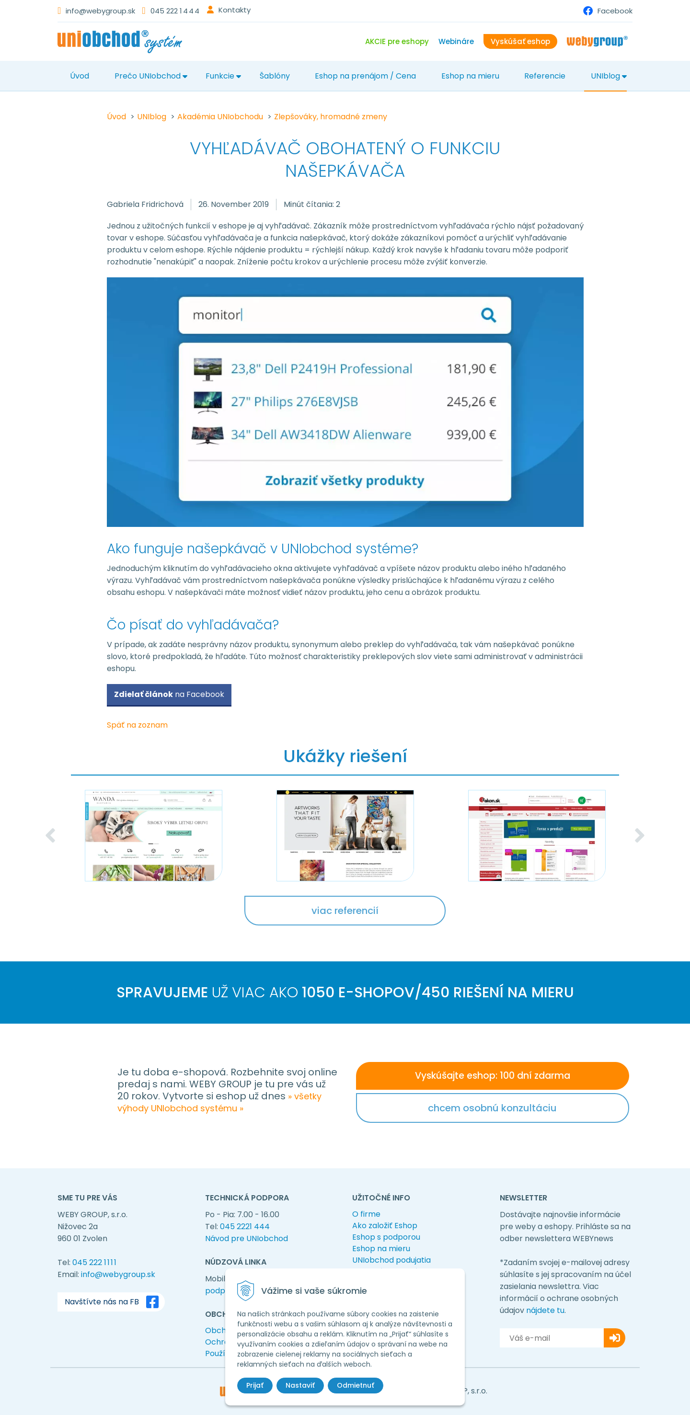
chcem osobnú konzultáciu (492, 1108)
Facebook (615, 11)
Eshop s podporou (386, 1237)
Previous (50, 835)
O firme (366, 1214)
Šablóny (275, 75)
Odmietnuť (355, 1385)
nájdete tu (545, 1310)
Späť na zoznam (137, 724)
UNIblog (605, 75)
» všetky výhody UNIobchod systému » (219, 1102)
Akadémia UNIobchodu (220, 116)
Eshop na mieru (470, 75)
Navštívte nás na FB (113, 1302)
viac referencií (345, 910)
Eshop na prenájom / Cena (365, 75)
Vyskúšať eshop (520, 41)
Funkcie (220, 75)
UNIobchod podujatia (391, 1260)
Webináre (456, 41)
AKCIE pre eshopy (397, 41)
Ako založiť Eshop (384, 1225)
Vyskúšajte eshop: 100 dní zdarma (492, 1075)
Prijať (255, 1385)
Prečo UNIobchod (148, 75)
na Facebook (169, 694)
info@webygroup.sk (100, 11)
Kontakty (234, 10)
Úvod (79, 75)
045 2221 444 (245, 1226)
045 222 (175, 11)
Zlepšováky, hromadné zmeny (330, 116)
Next (639, 835)
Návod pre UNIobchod (246, 1238)
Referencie (544, 75)
